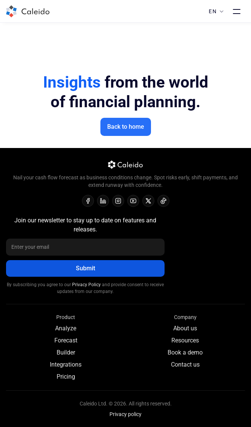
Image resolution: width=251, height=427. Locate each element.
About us (185, 328)
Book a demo (185, 352)
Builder (66, 352)
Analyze (65, 328)
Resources (185, 340)
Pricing (66, 376)
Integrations (66, 364)
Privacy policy (125, 414)
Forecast (65, 340)
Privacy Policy (87, 284)
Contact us (185, 364)
